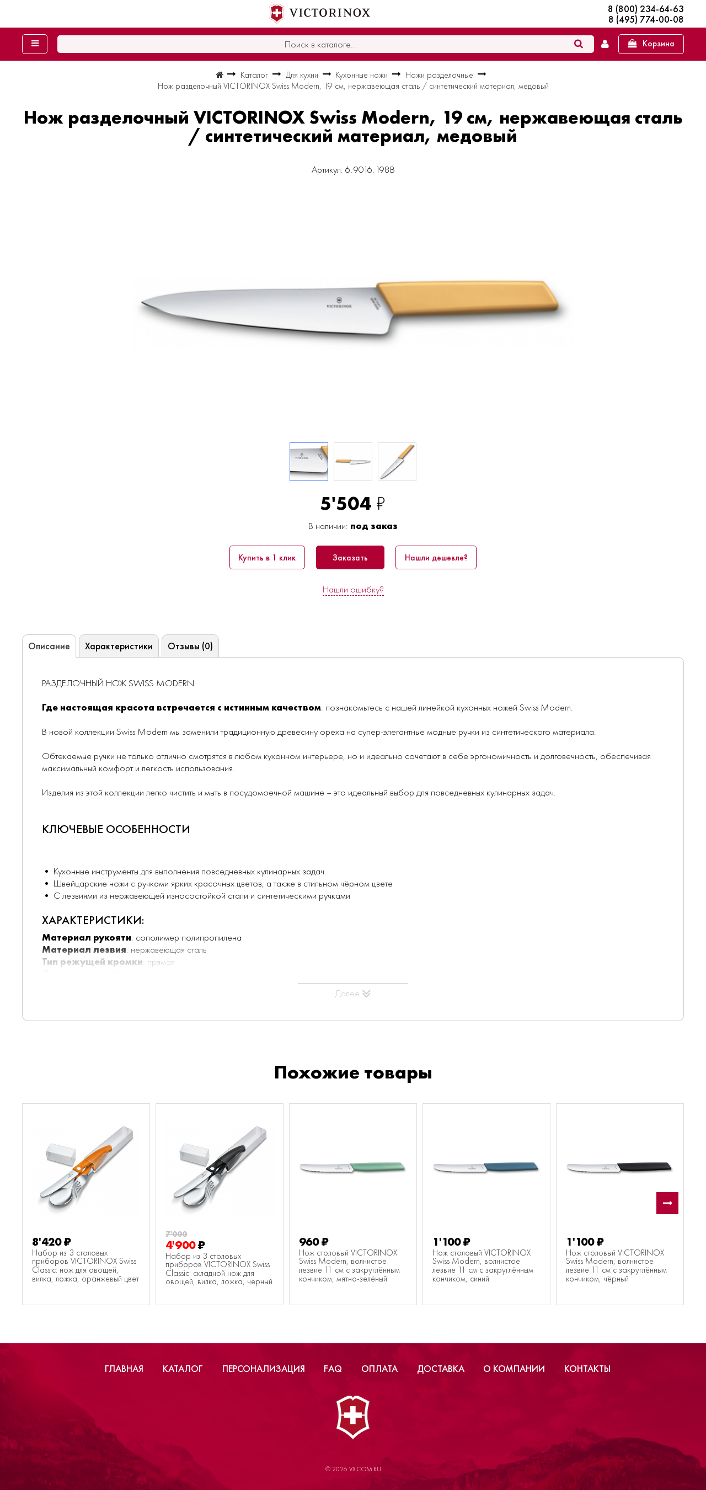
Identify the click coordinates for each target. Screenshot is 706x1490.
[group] (353, 313)
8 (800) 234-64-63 (646, 9)
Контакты (587, 1369)
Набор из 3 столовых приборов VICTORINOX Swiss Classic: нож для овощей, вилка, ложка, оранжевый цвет (85, 1266)
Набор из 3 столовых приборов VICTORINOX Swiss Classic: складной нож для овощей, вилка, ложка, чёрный (218, 1269)
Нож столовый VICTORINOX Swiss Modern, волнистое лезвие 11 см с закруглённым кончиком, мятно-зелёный (349, 1266)
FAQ (333, 1369)
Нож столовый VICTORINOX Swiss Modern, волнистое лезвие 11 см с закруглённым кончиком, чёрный (616, 1266)
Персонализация (263, 1369)
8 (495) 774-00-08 (646, 19)
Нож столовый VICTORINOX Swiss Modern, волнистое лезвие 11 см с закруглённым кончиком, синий (482, 1266)
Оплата (379, 1369)
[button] (667, 1203)
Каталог (183, 1369)
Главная (124, 1369)
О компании (514, 1369)
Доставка (440, 1369)
